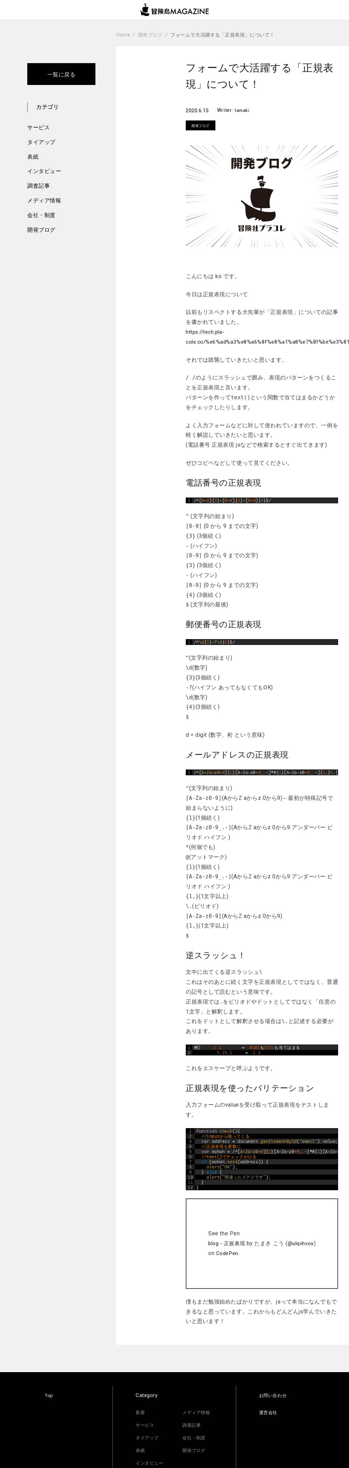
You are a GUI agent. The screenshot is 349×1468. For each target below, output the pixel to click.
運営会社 (269, 1407)
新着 (141, 1407)
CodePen (229, 1247)
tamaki (243, 110)
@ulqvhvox (305, 1237)
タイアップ (41, 142)
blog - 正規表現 (229, 1237)
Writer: (225, 110)
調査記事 (38, 186)
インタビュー (44, 171)
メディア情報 (44, 200)
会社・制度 (41, 215)
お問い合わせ (275, 1389)
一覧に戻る (61, 74)
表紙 (33, 157)
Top (49, 1389)
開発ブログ (41, 230)
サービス (38, 127)
